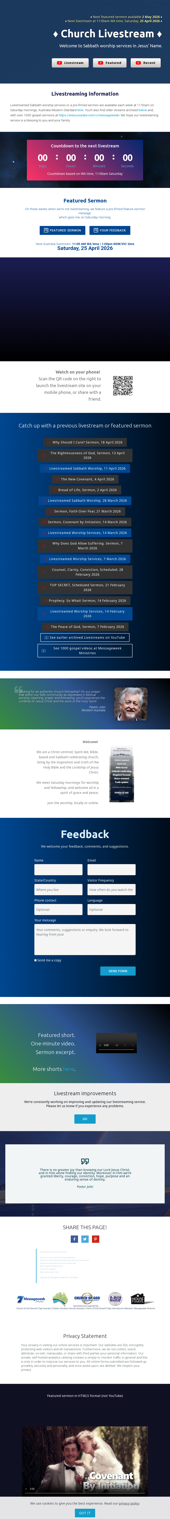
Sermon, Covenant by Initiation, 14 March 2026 (85, 522)
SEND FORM (118, 971)
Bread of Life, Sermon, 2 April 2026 (85, 490)
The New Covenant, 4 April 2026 (85, 479)
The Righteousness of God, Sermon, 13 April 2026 (83, 455)
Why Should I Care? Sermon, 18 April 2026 (85, 442)
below (143, 110)
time (80, 110)
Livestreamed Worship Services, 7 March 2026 (85, 559)
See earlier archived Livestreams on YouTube (85, 637)
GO (85, 1119)
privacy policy (129, 1503)
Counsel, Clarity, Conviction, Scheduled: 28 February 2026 (82, 572)
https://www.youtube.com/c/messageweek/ (89, 115)
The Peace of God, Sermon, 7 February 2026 (85, 626)
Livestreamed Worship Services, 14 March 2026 (85, 532)
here (68, 1069)
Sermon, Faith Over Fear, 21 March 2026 (85, 511)
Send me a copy (49, 960)
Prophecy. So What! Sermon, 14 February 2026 (85, 600)
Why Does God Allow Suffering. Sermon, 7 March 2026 (82, 545)
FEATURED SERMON (62, 230)
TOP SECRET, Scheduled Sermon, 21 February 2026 (83, 587)
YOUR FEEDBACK (110, 230)
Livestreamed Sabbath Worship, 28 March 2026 (85, 500)
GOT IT (85, 1513)
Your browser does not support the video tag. (116, 1043)
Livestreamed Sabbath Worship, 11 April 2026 (85, 468)
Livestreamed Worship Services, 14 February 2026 (83, 613)
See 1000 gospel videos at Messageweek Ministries (82, 650)
